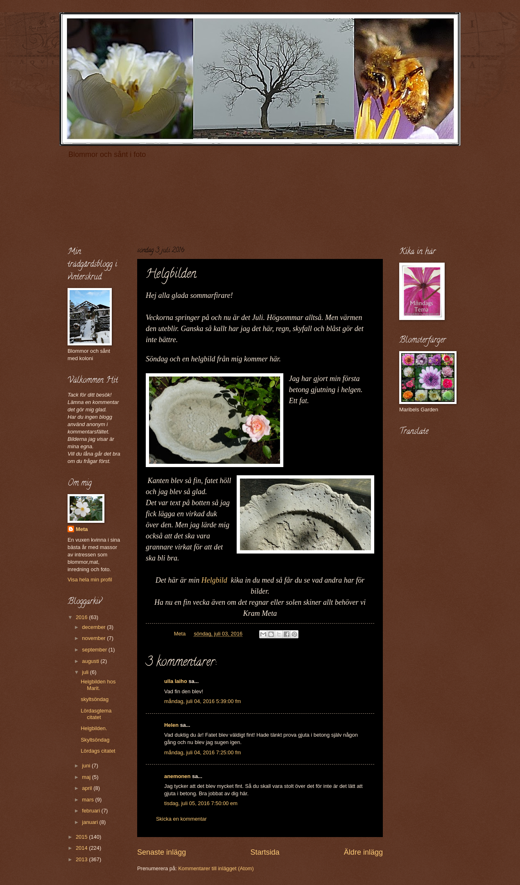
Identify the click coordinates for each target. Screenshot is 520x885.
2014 (82, 848)
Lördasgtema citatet (96, 714)
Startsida (264, 852)
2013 (82, 859)
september (95, 650)
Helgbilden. (94, 728)
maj (87, 777)
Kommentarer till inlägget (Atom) (216, 868)
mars (88, 799)
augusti (91, 661)
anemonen (177, 776)
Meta (82, 529)
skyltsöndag (95, 699)
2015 (82, 837)
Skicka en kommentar (181, 819)
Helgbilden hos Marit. (98, 684)
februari (91, 811)
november (94, 638)
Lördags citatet (98, 751)
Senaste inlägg (161, 852)
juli (86, 672)
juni (87, 765)
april (87, 788)
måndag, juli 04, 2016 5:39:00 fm (202, 701)
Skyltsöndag (95, 740)
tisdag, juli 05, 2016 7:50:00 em (200, 803)
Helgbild (216, 580)
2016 (82, 617)
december (94, 627)
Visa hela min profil (90, 579)
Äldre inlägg (363, 852)
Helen (171, 725)
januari (90, 822)
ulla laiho (175, 681)
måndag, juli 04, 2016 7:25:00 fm (202, 752)
